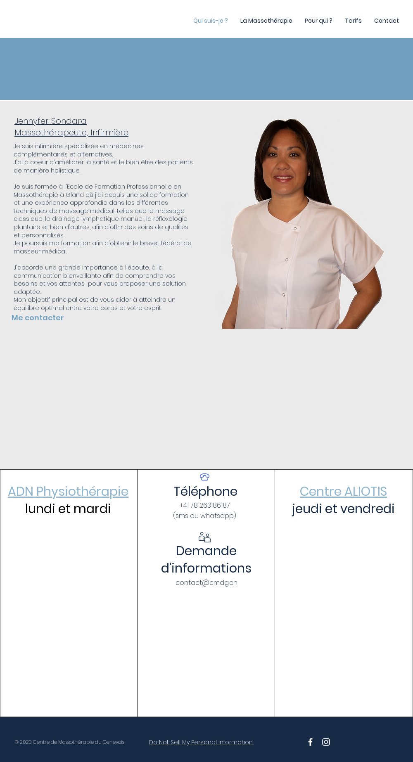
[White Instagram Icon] (326, 742)
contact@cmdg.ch (206, 582)
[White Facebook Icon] (310, 742)
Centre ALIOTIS (343, 491)
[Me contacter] (52, 317)
